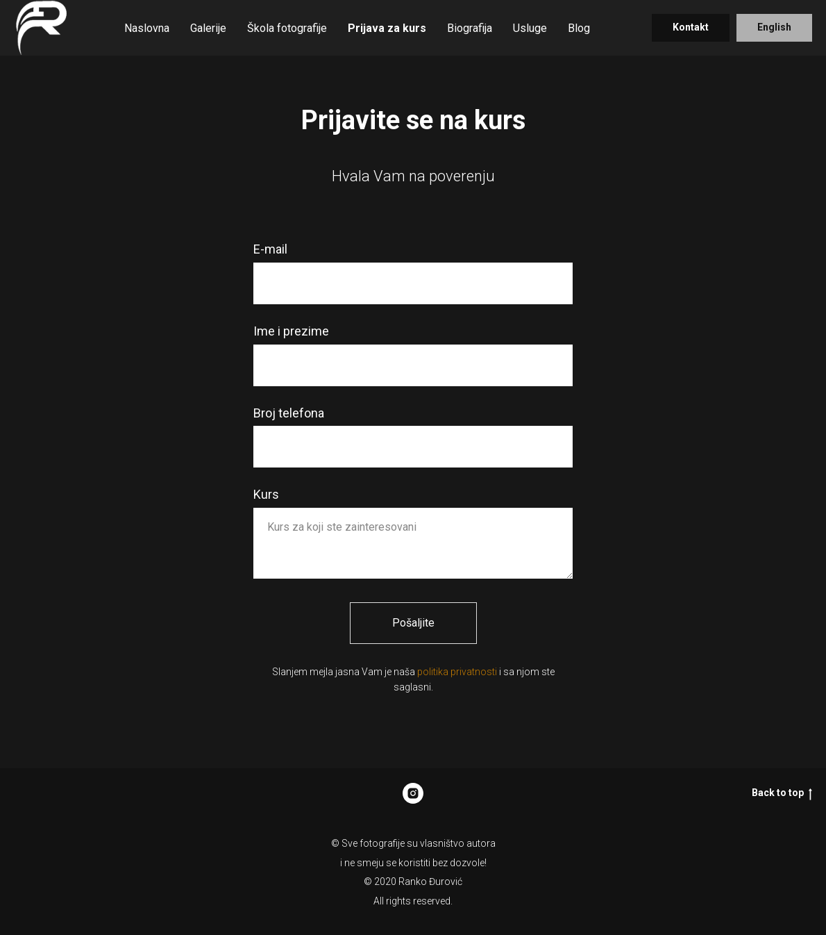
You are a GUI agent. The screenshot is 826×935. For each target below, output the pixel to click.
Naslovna (146, 28)
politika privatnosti (457, 671)
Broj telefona (288, 413)
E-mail (270, 249)
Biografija (469, 28)
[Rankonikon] (413, 793)
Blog (579, 28)
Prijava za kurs (387, 28)
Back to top (782, 793)
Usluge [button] (530, 28)
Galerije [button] (208, 28)
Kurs (266, 494)
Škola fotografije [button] (287, 28)
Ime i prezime (291, 331)
